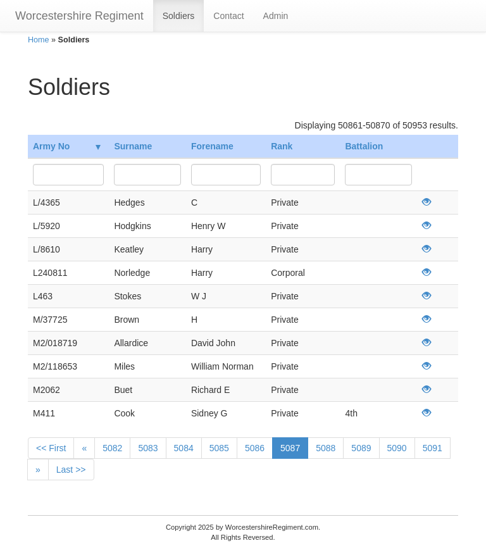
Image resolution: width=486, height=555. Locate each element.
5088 (325, 448)
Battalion (364, 146)
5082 (112, 448)
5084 (184, 448)
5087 (290, 448)
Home (38, 39)
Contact (228, 16)
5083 (148, 448)
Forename (212, 146)
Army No (67, 146)
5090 (397, 448)
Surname (133, 146)
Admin (276, 16)
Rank (281, 146)
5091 (432, 448)
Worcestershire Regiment (79, 15)
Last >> (71, 470)
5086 (255, 448)
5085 (219, 448)
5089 (361, 448)
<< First (51, 448)
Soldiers (179, 16)
